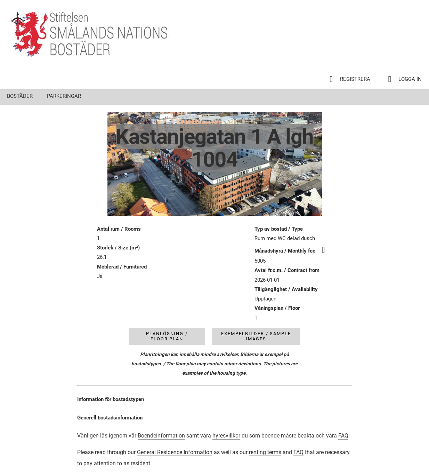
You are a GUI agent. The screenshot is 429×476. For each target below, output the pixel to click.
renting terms (265, 452)
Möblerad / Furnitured (122, 267)
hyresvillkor (226, 435)
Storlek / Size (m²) (118, 248)
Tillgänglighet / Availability (286, 289)
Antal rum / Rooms (119, 229)
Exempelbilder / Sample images (256, 336)
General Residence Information (174, 452)
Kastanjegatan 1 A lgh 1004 (215, 148)
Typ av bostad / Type (278, 229)
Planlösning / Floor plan (167, 336)
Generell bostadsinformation (110, 418)
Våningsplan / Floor (277, 308)
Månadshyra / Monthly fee (293, 251)
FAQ (343, 435)
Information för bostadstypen (110, 399)
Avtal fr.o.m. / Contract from (286, 270)
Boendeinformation (161, 435)
